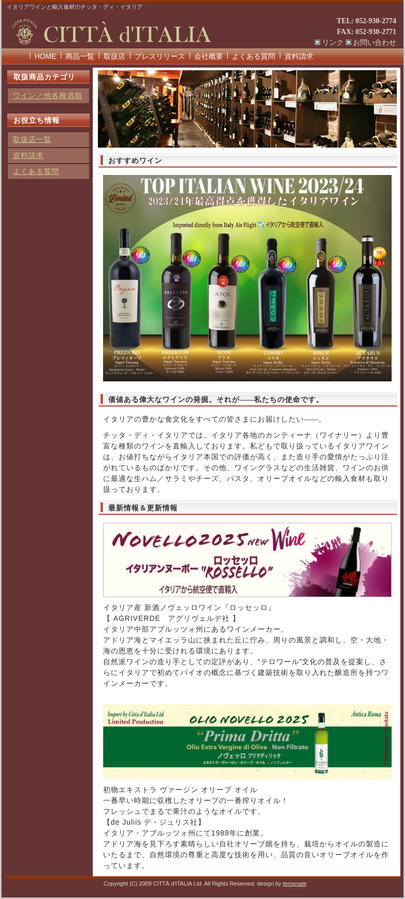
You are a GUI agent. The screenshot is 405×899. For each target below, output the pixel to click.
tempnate (295, 883)
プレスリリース (159, 56)
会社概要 (208, 56)
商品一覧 (79, 56)
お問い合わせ (374, 42)
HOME (45, 56)
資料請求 (298, 56)
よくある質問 (253, 56)
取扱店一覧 (32, 139)
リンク (333, 42)
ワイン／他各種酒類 (47, 95)
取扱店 (114, 56)
